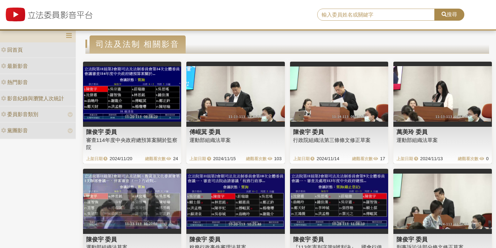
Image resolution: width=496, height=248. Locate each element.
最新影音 (14, 66)
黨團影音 (14, 130)
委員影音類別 (19, 114)
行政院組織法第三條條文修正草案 (332, 140)
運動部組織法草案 (210, 140)
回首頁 (12, 50)
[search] (376, 15)
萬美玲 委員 (411, 132)
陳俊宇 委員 (101, 132)
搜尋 (449, 14)
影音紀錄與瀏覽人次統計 (32, 98)
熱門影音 (14, 82)
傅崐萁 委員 (204, 132)
